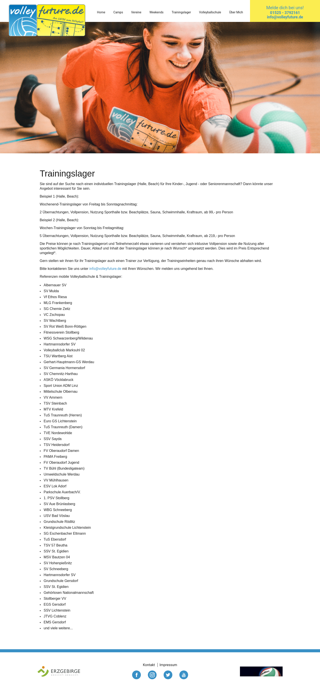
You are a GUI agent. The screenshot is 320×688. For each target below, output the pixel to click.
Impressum (168, 665)
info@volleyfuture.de (105, 269)
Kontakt (149, 665)
